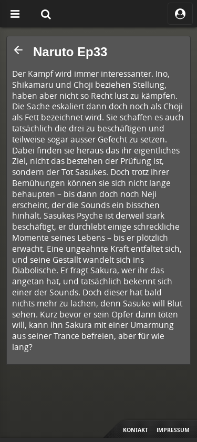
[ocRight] (180, 14)
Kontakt (135, 430)
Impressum (173, 430)
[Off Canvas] (14, 14)
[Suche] (46, 13)
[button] (18, 50)
